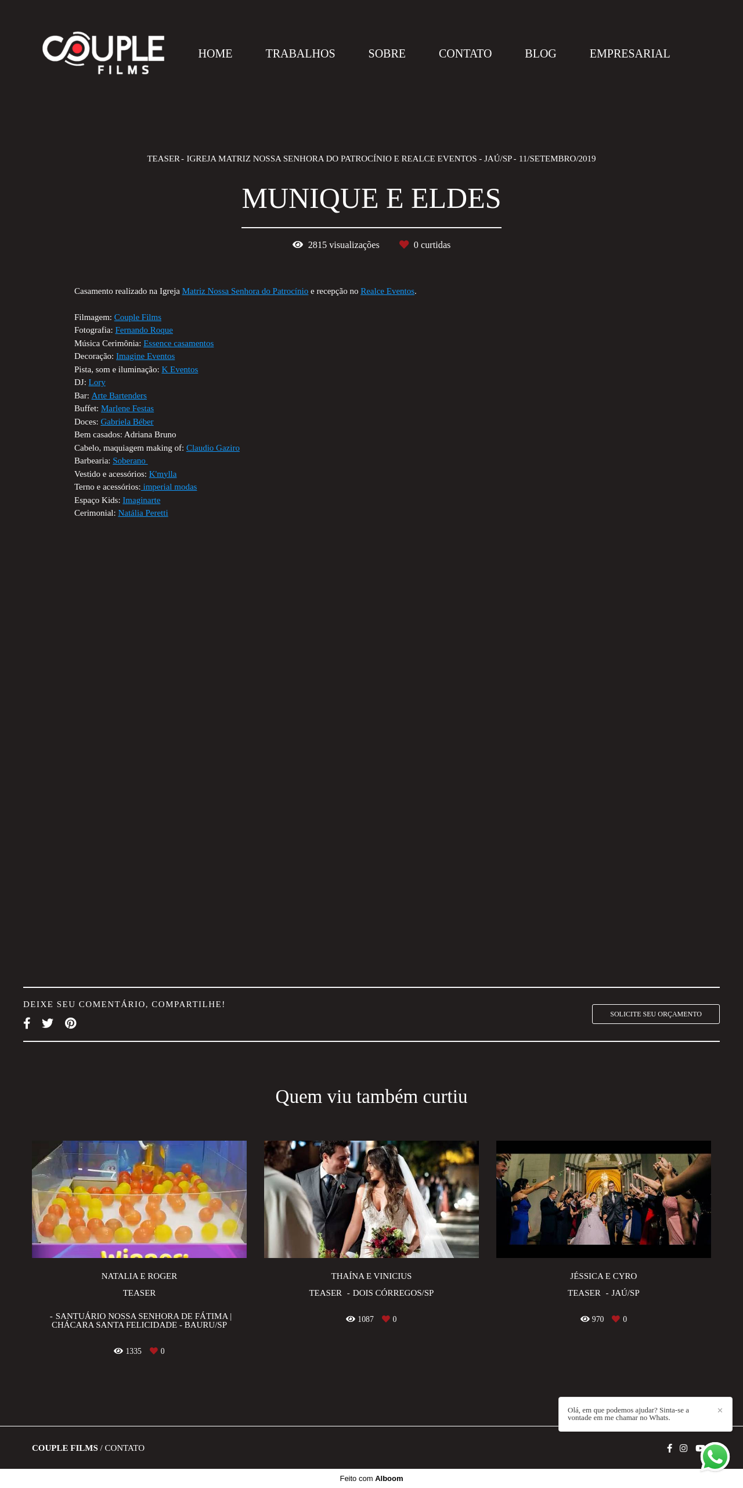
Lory (97, 382)
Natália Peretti (143, 513)
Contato (124, 1448)
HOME (216, 53)
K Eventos (179, 369)
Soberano (130, 461)
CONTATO (465, 53)
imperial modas (169, 487)
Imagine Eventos (145, 356)
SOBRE (387, 53)
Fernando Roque (144, 330)
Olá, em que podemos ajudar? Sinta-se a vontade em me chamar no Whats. (628, 1413)
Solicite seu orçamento (656, 1014)
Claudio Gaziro (213, 448)
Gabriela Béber (126, 422)
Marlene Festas (127, 408)
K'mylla (163, 474)
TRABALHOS (301, 53)
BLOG (540, 53)
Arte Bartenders (119, 395)
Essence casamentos (178, 343)
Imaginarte (141, 500)
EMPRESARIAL (630, 53)
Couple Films (137, 317)
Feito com (371, 1478)
